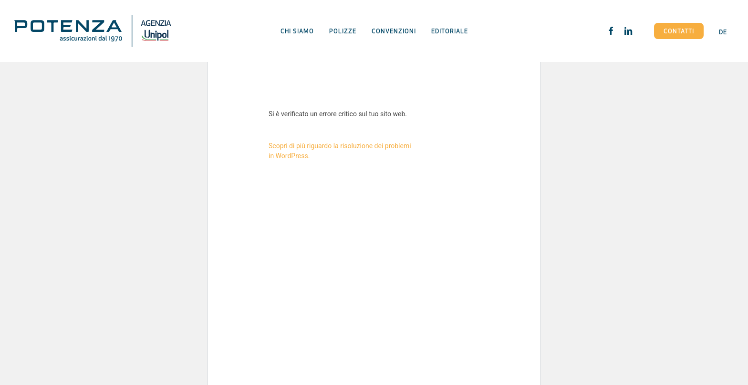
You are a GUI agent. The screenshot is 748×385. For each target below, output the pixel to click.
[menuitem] (723, 30)
